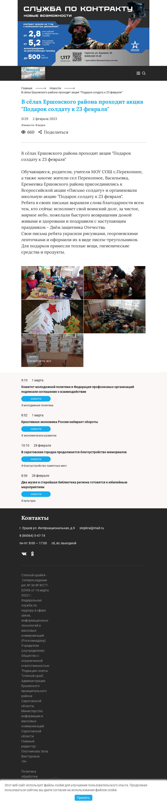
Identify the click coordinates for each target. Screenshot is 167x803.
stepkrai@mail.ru (91, 528)
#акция (40, 125)
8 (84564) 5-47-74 (32, 535)
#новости (27, 125)
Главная (26, 88)
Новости (55, 88)
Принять (83, 798)
